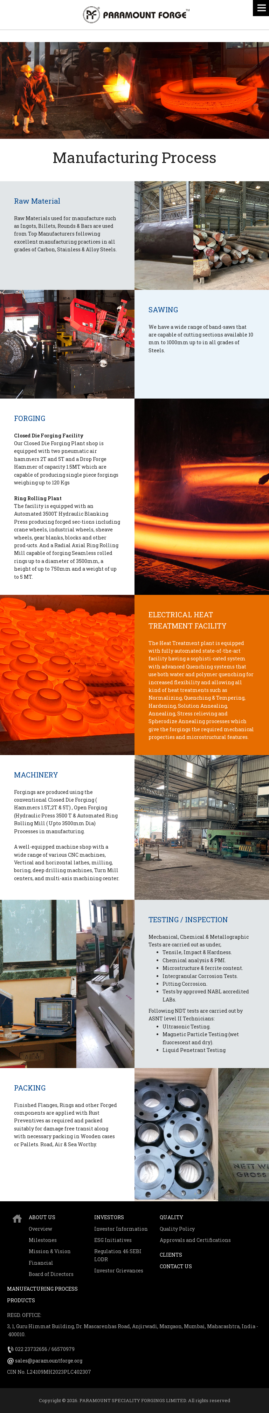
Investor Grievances (118, 1270)
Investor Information (121, 1228)
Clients (171, 1254)
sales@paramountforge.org (48, 1360)
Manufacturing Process (42, 1288)
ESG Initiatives (113, 1240)
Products (21, 1300)
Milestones (43, 1240)
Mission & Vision (50, 1251)
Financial (41, 1262)
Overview (40, 1228)
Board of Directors (51, 1274)
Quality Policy (177, 1228)
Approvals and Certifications (195, 1240)
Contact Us (176, 1266)
